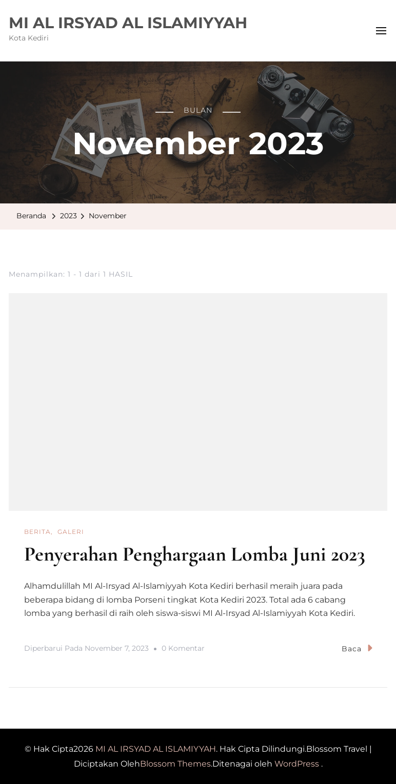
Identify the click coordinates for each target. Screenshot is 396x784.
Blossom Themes (175, 763)
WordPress (296, 763)
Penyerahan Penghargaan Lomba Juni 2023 (194, 554)
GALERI (70, 531)
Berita (37, 531)
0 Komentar (183, 648)
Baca (357, 647)
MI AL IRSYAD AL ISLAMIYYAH (128, 22)
